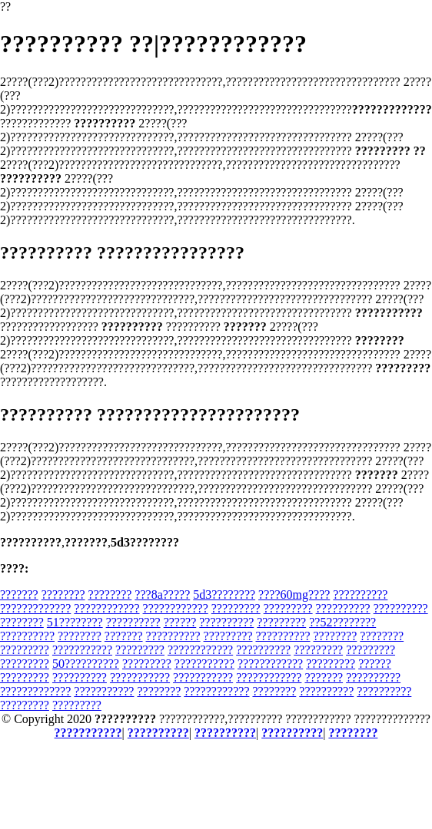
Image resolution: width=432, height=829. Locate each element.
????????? (236, 608)
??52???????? (342, 622)
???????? (63, 594)
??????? (19, 594)
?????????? (360, 594)
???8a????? (162, 594)
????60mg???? (294, 594)
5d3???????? (224, 594)
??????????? (82, 649)
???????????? (106, 608)
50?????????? (85, 663)
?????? (180, 622)
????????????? (35, 608)
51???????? (75, 622)
